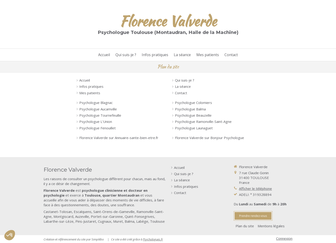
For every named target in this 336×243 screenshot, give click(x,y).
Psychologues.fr (153, 239)
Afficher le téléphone (255, 188)
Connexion (284, 238)
